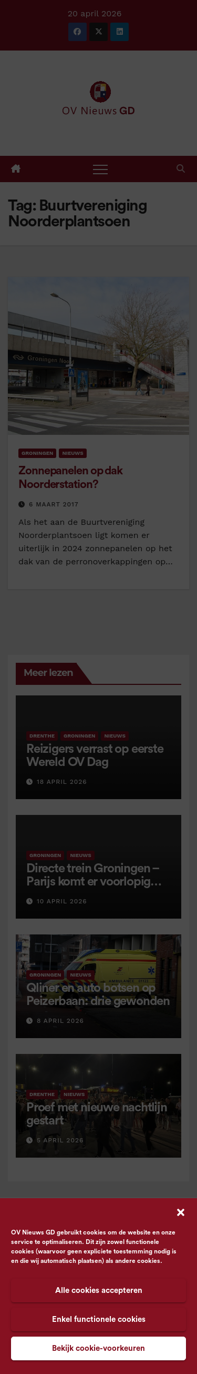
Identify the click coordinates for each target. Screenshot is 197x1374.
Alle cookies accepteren (98, 1291)
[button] (180, 1212)
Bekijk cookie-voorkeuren (98, 1348)
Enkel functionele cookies (99, 1319)
